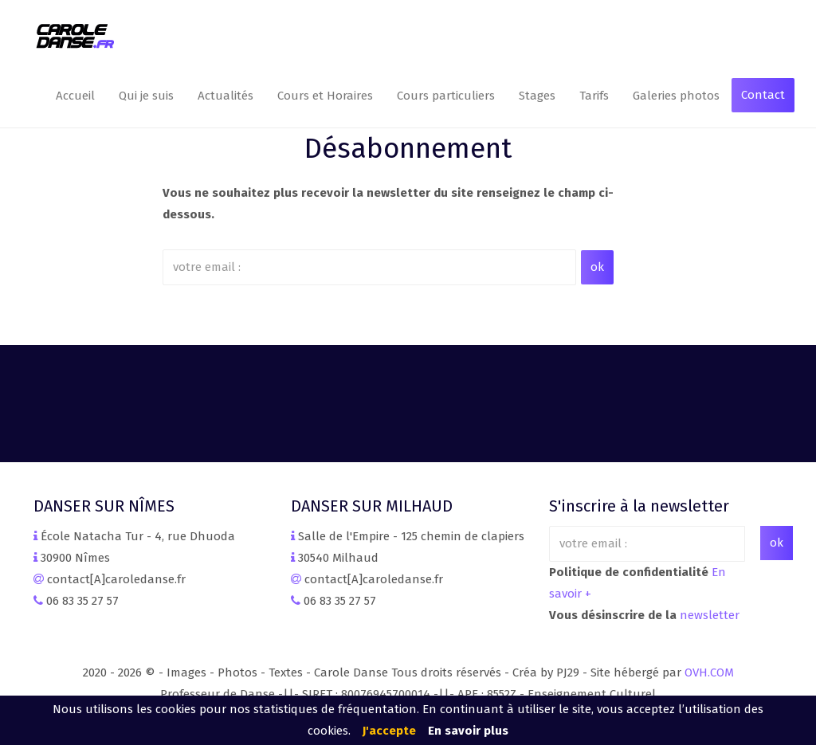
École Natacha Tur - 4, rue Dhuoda (138, 536)
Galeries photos (676, 95)
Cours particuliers (446, 95)
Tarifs (594, 95)
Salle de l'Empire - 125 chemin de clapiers (411, 536)
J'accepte (389, 730)
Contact (763, 95)
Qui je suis (146, 95)
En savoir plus (468, 730)
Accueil (75, 95)
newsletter (710, 615)
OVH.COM (709, 672)
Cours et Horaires (325, 95)
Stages (537, 95)
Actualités (225, 95)
